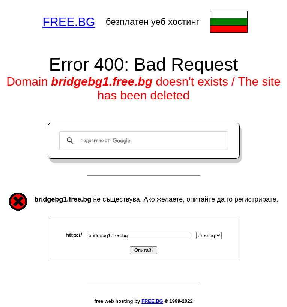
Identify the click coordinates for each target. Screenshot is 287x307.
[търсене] (142, 140)
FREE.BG (68, 22)
